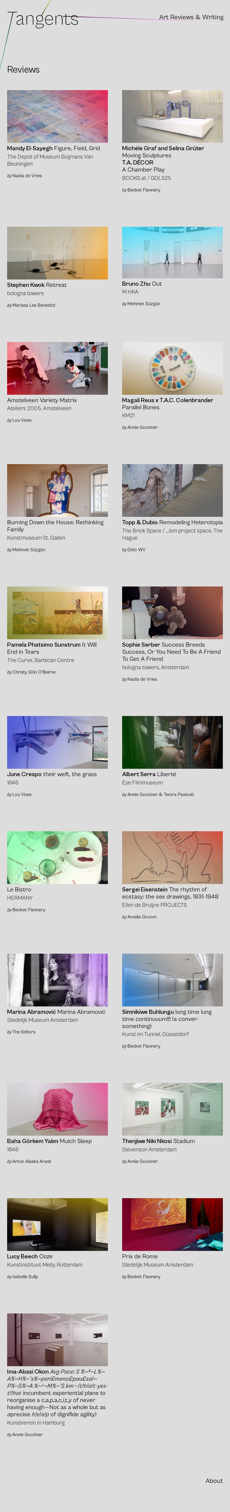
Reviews (182, 17)
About (214, 1481)
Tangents (43, 19)
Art (163, 17)
